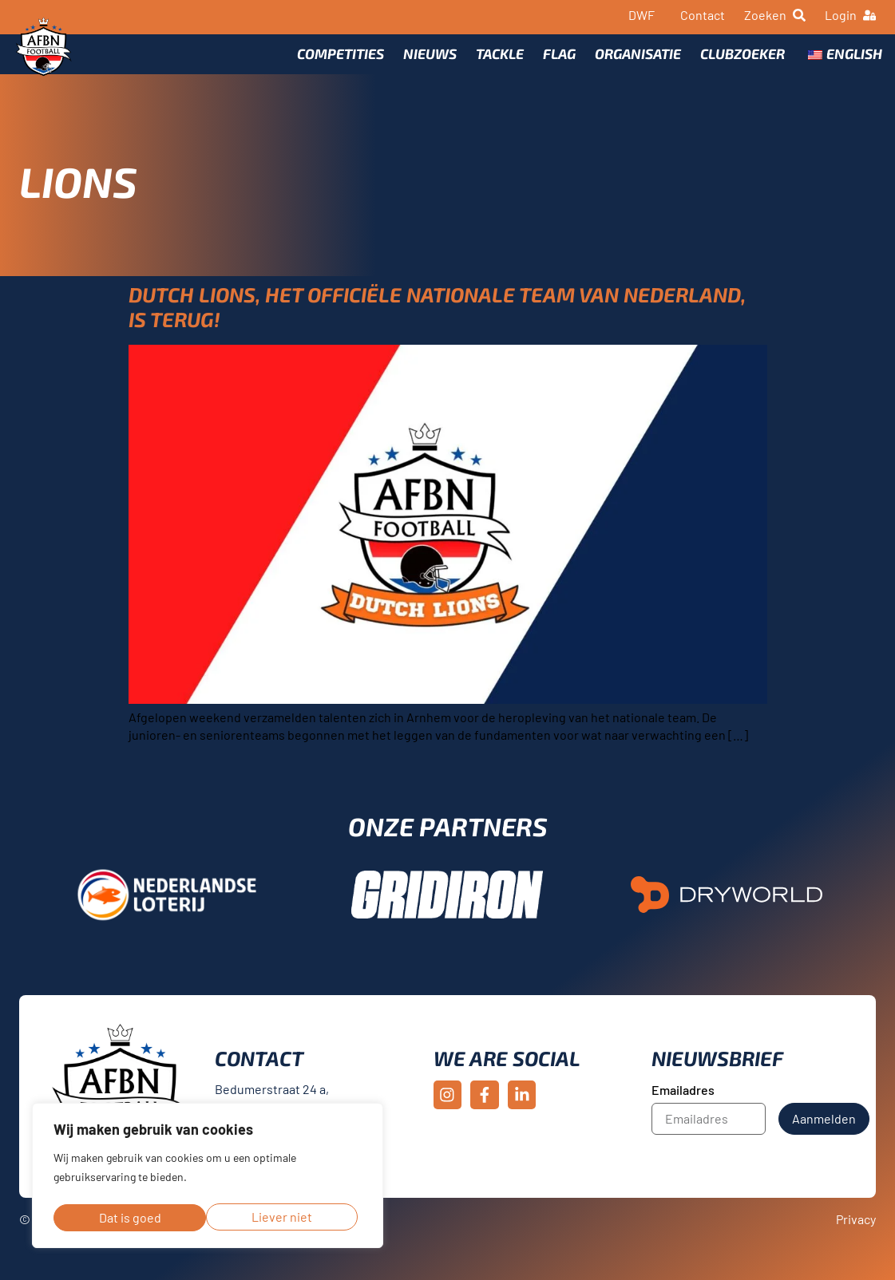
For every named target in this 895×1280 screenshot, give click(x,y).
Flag (553, 61)
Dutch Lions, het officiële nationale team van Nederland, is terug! (437, 326)
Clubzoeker (736, 61)
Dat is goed (286, 1217)
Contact (702, 14)
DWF (641, 14)
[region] (207, 1178)
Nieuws (423, 61)
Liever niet (128, 1217)
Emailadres (683, 1109)
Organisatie (631, 61)
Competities (334, 61)
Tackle (493, 61)
